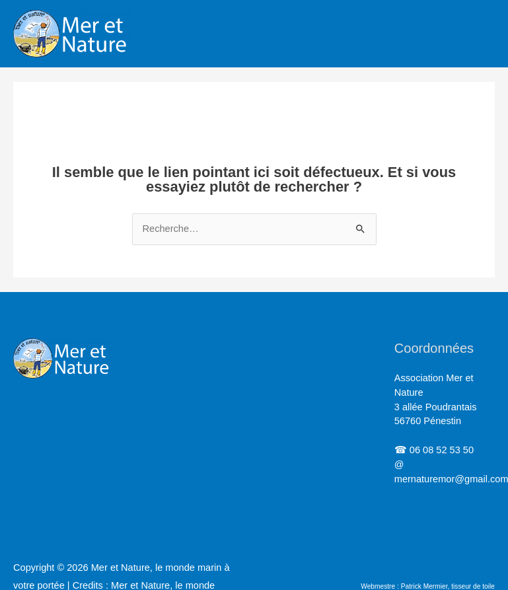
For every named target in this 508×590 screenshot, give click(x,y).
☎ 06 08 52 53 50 (434, 450)
